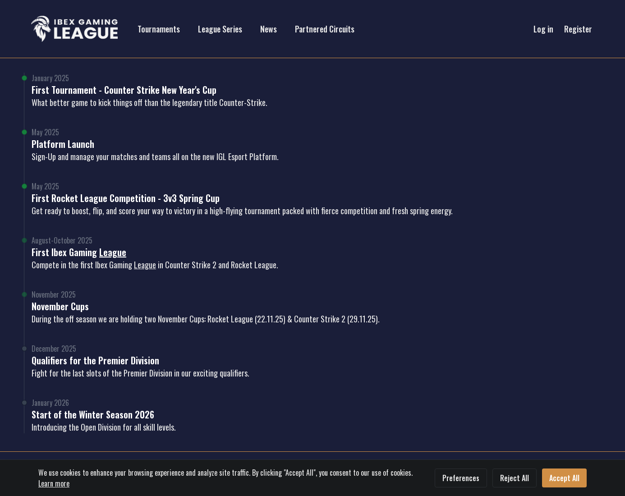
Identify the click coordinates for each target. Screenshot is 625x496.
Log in (543, 29)
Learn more (53, 483)
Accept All (564, 478)
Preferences (460, 478)
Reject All (514, 478)
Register (578, 29)
